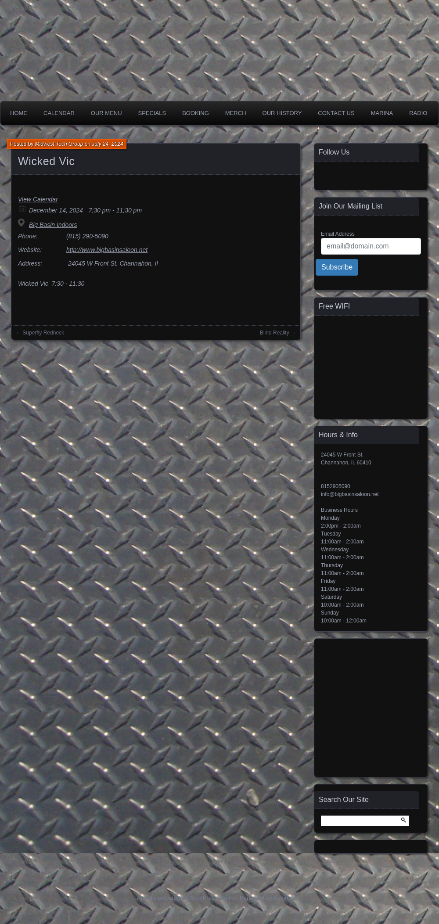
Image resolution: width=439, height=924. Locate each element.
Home (18, 113)
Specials (152, 113)
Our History (282, 113)
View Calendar (38, 199)
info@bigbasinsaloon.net (350, 494)
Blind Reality (274, 333)
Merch (235, 113)
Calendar (59, 113)
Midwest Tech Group (59, 144)
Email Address (338, 234)
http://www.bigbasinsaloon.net (107, 249)
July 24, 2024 (107, 144)
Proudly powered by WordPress (177, 898)
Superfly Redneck (43, 333)
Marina (382, 113)
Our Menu (106, 113)
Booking (195, 113)
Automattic (286, 898)
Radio (418, 113)
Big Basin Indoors (53, 224)
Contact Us (336, 113)
